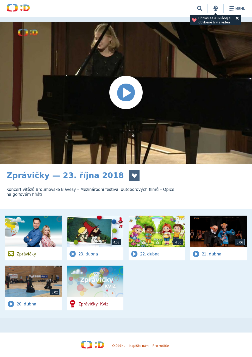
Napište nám (139, 345)
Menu (236, 8)
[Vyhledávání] (199, 8)
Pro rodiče (161, 345)
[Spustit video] (126, 93)
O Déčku (118, 345)
